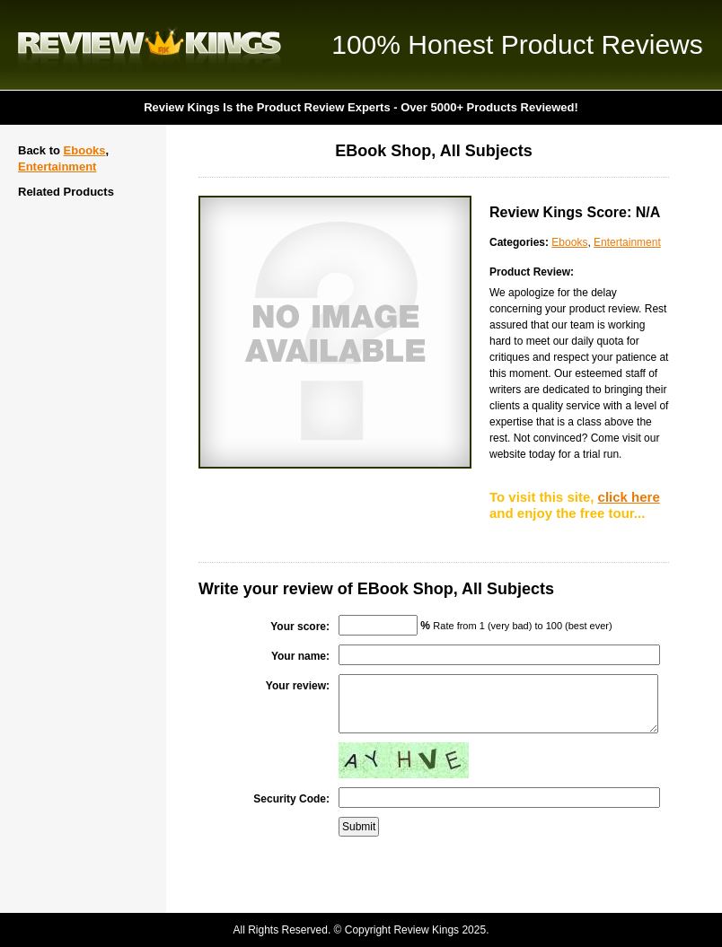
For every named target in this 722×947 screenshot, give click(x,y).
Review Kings (149, 45)
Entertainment (57, 166)
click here (629, 496)
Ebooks (85, 150)
